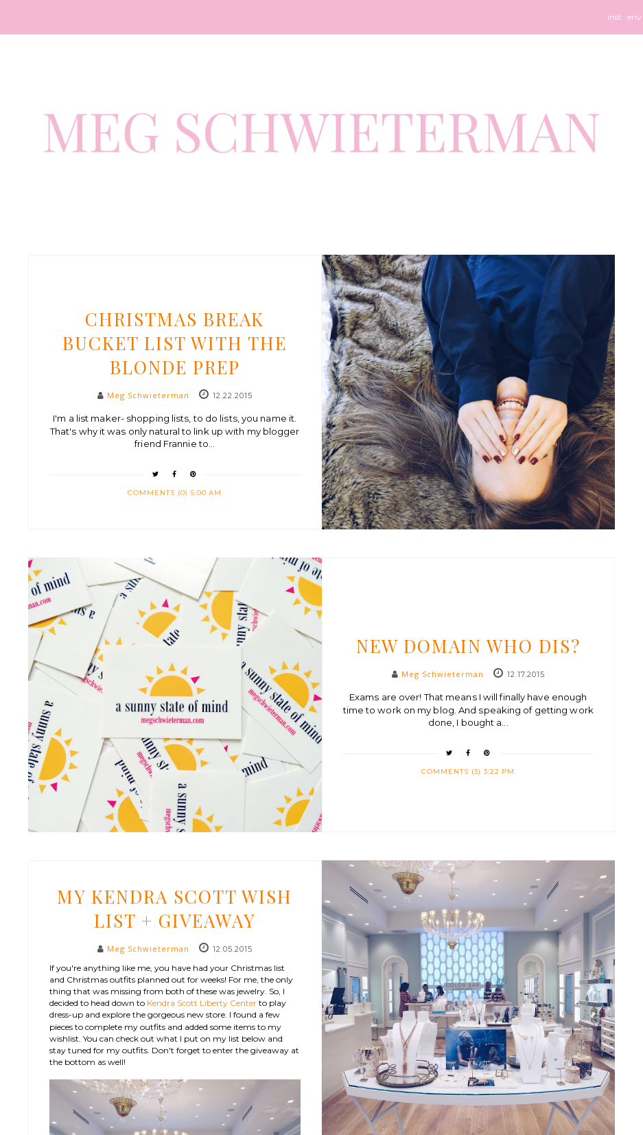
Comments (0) (159, 492)
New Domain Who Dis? (468, 646)
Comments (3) (452, 771)
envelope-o (635, 23)
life (175, 293)
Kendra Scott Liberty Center (202, 1003)
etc (468, 620)
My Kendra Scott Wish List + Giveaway (174, 908)
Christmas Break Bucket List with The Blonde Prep (174, 343)
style (175, 870)
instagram (614, 23)
